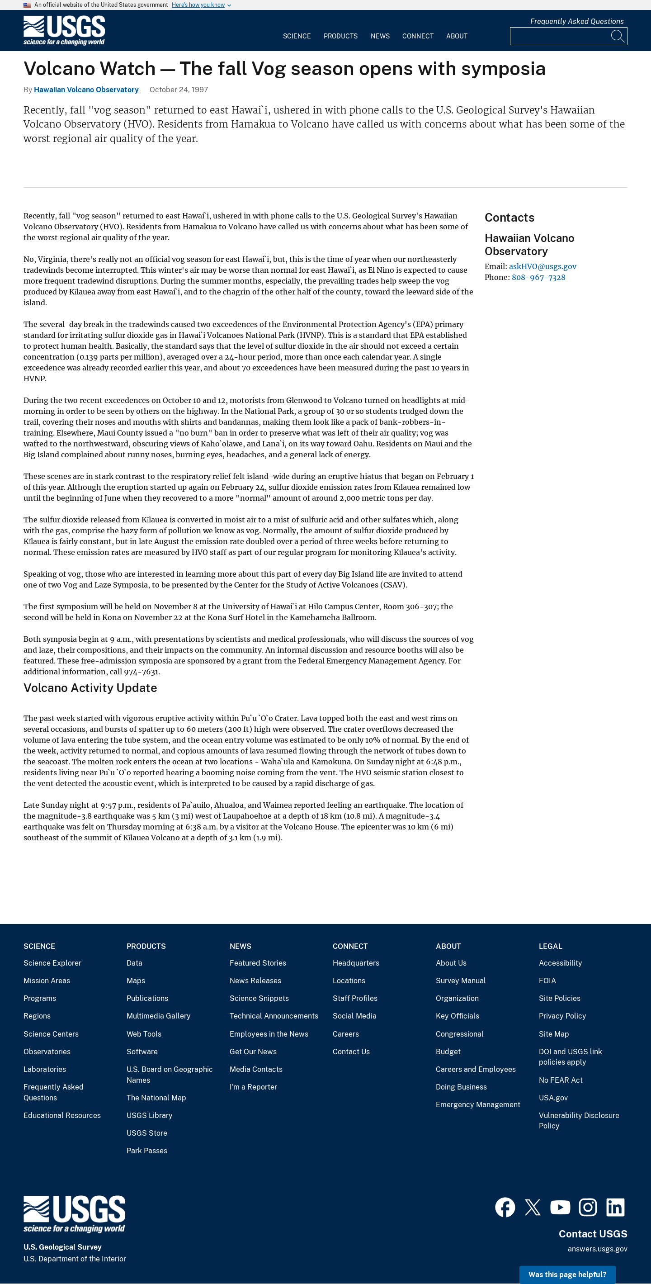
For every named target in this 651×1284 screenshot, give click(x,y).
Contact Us (351, 1051)
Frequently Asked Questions (577, 21)
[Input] (568, 36)
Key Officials (457, 1016)
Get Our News (253, 1051)
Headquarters (356, 963)
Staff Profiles (355, 998)
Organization (457, 998)
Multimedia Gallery (159, 1016)
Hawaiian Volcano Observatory (86, 89)
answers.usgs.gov (597, 1249)
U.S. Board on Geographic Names (170, 1075)
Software (142, 1051)
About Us (451, 963)
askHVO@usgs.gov (542, 266)
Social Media (355, 1016)
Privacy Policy (562, 1016)
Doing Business (461, 1087)
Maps (136, 980)
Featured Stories (258, 963)
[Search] (618, 36)
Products (341, 36)
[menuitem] (297, 30)
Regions (37, 1016)
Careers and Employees (476, 1069)
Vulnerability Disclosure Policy (579, 1121)
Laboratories (45, 1069)
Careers (346, 1034)
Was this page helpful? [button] (567, 1274)
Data (134, 963)
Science (297, 36)
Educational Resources (62, 1115)
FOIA (547, 980)
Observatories (47, 1051)
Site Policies (559, 998)
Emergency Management (478, 1104)
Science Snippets (259, 998)
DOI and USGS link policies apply (570, 1057)
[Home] (64, 43)
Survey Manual (461, 980)
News (380, 36)
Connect (418, 36)
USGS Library (150, 1115)
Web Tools (144, 1034)
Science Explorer (52, 963)
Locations (349, 980)
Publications (147, 998)
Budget (448, 1051)
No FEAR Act (561, 1080)
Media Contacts (256, 1069)
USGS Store (147, 1133)
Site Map (554, 1034)
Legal (550, 946)
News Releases (255, 980)
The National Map (156, 1098)
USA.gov (553, 1098)
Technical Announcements (274, 1016)
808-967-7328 (539, 277)
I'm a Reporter (253, 1087)
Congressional (460, 1034)
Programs (40, 998)
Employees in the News (269, 1034)
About (456, 36)
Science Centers (51, 1034)
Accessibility (560, 963)
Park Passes (147, 1151)
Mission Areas (47, 980)
